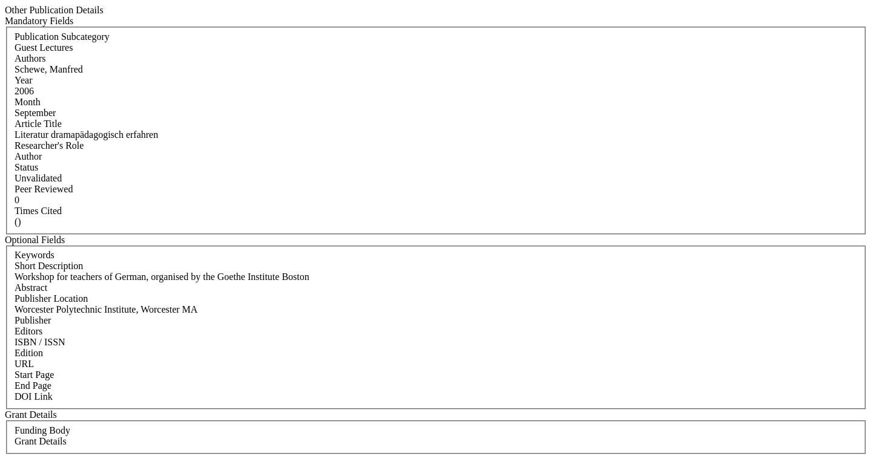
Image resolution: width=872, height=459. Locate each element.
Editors (28, 331)
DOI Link (34, 396)
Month (28, 102)
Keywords (34, 255)
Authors (30, 58)
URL (24, 364)
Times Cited (38, 211)
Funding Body (42, 430)
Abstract (31, 287)
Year (23, 80)
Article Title (38, 124)
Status (26, 167)
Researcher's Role (49, 145)
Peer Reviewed (44, 189)
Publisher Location (51, 298)
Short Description (49, 266)
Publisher (33, 320)
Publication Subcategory (62, 36)
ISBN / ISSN (40, 342)
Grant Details (41, 441)
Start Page (34, 374)
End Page (33, 385)
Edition (29, 353)
